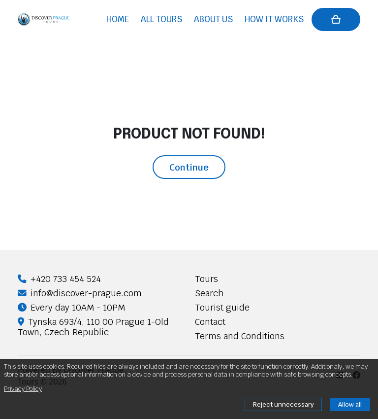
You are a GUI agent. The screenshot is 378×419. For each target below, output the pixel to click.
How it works (274, 19)
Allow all (350, 404)
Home (117, 19)
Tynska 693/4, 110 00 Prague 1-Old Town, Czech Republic (93, 326)
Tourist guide (222, 307)
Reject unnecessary (283, 404)
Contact (210, 321)
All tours (161, 19)
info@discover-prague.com (80, 293)
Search (209, 293)
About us (213, 19)
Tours (206, 279)
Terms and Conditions (239, 336)
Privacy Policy (23, 388)
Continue (189, 167)
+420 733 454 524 (59, 279)
